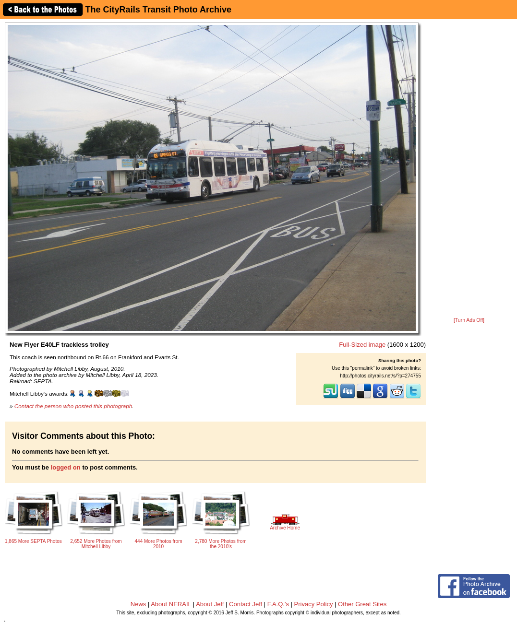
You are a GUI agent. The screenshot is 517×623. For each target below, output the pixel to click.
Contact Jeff (245, 604)
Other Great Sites (362, 604)
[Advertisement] (469, 169)
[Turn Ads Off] (469, 320)
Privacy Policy (313, 604)
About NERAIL (171, 604)
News (138, 604)
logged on (66, 467)
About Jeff (210, 604)
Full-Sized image (362, 344)
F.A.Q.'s (278, 604)
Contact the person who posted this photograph (73, 406)
